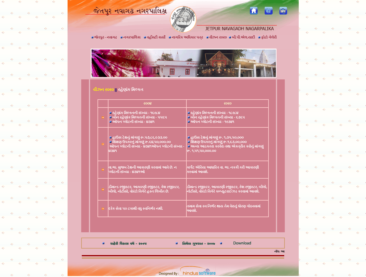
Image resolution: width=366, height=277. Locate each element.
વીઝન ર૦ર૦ (216, 37)
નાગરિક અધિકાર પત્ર (186, 37)
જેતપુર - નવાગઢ (104, 37)
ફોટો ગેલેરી (267, 37)
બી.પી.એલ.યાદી (242, 37)
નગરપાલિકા (130, 37)
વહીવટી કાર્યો (154, 37)
